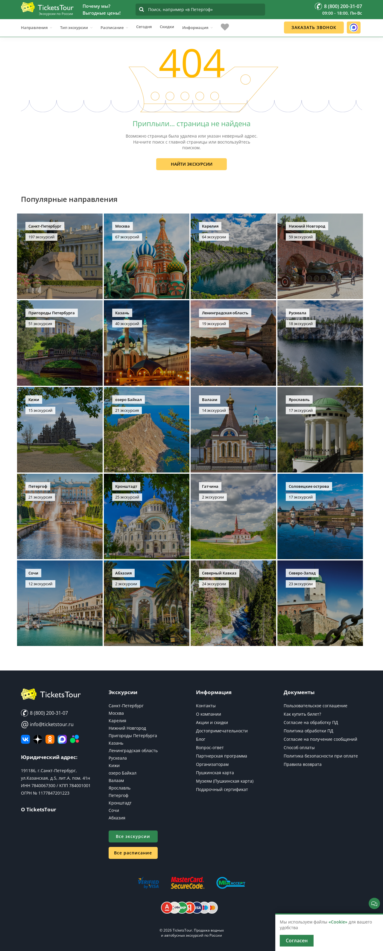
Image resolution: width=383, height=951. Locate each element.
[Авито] (74, 739)
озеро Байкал (122, 773)
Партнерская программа (221, 756)
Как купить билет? (302, 714)
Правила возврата (303, 764)
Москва (116, 713)
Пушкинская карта (215, 772)
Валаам (116, 780)
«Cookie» (338, 922)
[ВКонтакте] (25, 739)
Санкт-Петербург (126, 705)
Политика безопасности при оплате (321, 756)
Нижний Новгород (127, 728)
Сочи (114, 810)
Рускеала (118, 758)
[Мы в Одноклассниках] (49, 739)
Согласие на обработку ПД (311, 722)
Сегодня (144, 26)
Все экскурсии (133, 836)
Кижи (114, 765)
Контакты (206, 705)
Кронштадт (120, 803)
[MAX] (62, 739)
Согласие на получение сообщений (320, 739)
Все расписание (133, 853)
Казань (116, 743)
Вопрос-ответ (210, 747)
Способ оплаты (299, 747)
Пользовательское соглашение (315, 705)
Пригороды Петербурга (133, 735)
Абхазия (117, 818)
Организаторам (212, 764)
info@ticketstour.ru (47, 724)
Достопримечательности (222, 731)
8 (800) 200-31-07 (44, 713)
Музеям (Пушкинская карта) (224, 781)
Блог (200, 739)
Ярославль (119, 788)
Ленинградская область (133, 750)
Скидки (167, 26)
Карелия (117, 720)
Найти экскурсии (191, 164)
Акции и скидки (212, 722)
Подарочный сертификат (222, 789)
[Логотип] (47, 7)
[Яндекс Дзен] (37, 739)
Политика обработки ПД (308, 731)
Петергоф (118, 795)
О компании (208, 714)
